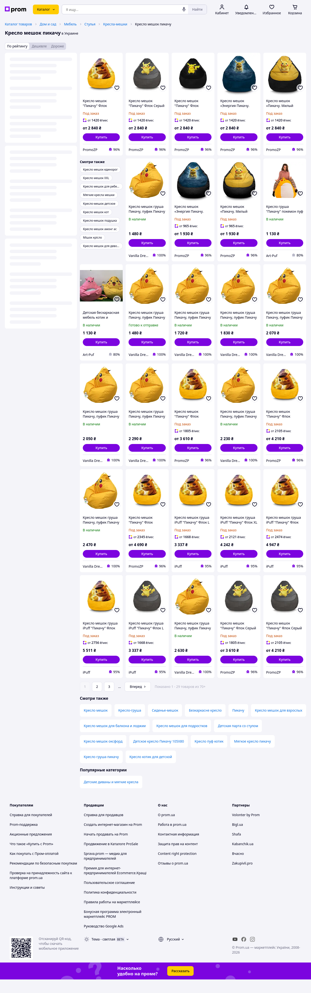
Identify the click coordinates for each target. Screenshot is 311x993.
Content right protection (177, 867)
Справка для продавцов (103, 828)
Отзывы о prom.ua (173, 876)
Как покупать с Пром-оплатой (34, 867)
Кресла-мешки (115, 24)
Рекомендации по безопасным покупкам (43, 876)
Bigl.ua (237, 838)
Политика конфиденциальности (110, 905)
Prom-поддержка (24, 838)
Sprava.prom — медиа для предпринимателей (105, 869)
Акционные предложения (31, 847)
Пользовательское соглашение (109, 896)
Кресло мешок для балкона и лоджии (115, 739)
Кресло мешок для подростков (181, 739)
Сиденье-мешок (165, 724)
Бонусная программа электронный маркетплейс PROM (112, 927)
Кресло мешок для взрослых (278, 724)
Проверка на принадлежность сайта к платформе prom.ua (41, 889)
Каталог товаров (18, 24)
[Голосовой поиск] (184, 9)
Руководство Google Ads (103, 939)
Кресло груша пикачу (101, 770)
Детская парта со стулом (238, 739)
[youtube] (235, 953)
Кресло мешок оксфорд (103, 754)
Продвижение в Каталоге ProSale (111, 857)
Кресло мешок (96, 724)
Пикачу (238, 724)
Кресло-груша (129, 724)
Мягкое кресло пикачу (252, 754)
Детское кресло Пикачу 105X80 (158, 754)
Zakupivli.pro (242, 876)
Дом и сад (48, 24)
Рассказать (180, 984)
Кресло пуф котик (209, 754)
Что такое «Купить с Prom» (31, 857)
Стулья (90, 24)
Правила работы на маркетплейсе (112, 915)
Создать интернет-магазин (106, 838)
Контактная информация (178, 847)
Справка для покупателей (31, 828)
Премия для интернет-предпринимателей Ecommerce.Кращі (115, 884)
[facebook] (244, 953)
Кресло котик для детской (150, 770)
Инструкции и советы (27, 901)
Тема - (103, 952)
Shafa (236, 847)
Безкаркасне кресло (205, 724)
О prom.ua (166, 828)
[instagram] (252, 953)
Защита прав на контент (178, 857)
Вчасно (238, 867)
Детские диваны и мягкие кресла (111, 795)
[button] (101, 137)
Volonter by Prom (246, 828)
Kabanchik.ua (242, 857)
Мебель (70, 24)
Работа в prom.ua (172, 838)
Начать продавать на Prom (106, 847)
